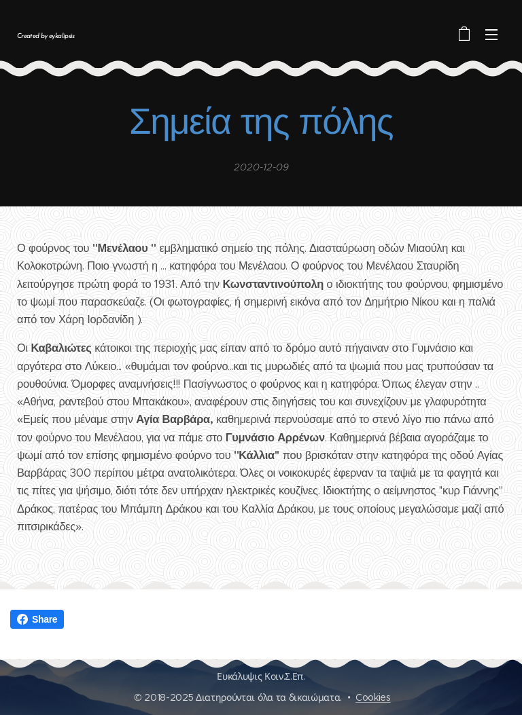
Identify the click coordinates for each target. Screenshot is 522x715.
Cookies (373, 697)
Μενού (491, 34)
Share (37, 619)
